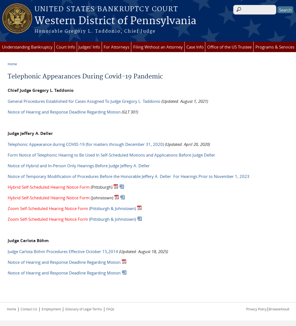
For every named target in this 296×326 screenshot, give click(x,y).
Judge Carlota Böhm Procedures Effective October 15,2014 (63, 251)
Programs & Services (274, 47)
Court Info (65, 47)
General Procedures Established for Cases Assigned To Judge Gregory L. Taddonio (84, 101)
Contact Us (29, 309)
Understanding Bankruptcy (27, 47)
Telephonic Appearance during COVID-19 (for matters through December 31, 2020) (86, 144)
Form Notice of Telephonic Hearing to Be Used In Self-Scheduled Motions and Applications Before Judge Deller (111, 155)
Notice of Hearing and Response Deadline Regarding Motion (64, 112)
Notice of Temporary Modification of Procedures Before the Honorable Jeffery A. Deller (89, 176)
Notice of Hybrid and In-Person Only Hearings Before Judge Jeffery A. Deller (79, 165)
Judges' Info (89, 47)
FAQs (110, 309)
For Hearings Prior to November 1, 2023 (210, 176)
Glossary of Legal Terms (83, 309)
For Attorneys (116, 47)
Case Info (195, 47)
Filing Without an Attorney (158, 47)
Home (12, 64)
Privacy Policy (256, 309)
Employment (51, 309)
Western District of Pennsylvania (115, 21)
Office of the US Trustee (229, 47)
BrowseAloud (279, 309)
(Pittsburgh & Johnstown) (72, 208)
